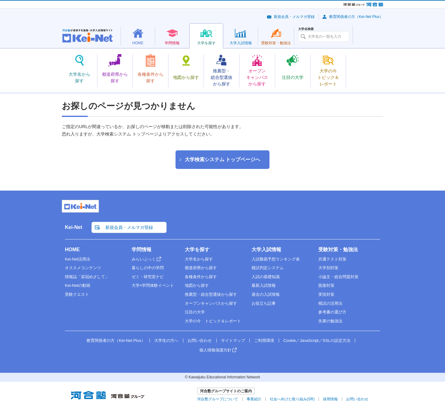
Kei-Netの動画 (77, 285)
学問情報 (141, 249)
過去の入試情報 (266, 294)
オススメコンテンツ (83, 267)
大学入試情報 (266, 249)
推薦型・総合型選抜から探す (211, 294)
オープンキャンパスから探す (211, 303)
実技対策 (326, 294)
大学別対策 (328, 267)
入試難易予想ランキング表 (276, 259)
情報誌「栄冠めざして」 (87, 276)
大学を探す (197, 249)
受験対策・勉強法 (338, 249)
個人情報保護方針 (215, 350)
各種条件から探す (201, 276)
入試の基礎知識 (266, 276)
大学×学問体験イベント (153, 285)
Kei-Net (73, 227)
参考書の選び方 (332, 312)
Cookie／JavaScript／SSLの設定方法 (316, 340)
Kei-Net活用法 (77, 259)
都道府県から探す (201, 267)
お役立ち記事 (264, 303)
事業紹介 (254, 399)
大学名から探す (199, 259)
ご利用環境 (264, 340)
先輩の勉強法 (330, 321)
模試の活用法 (330, 303)
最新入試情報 (264, 285)
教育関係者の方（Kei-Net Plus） (356, 17)
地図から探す (197, 285)
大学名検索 (306, 29)
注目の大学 (195, 312)
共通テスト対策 (332, 259)
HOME (72, 249)
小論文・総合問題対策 (338, 276)
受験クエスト (77, 294)
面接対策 (326, 285)
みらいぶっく (144, 259)
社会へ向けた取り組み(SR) (292, 399)
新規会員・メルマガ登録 (294, 17)
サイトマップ (233, 340)
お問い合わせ (200, 340)
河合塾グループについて (217, 399)
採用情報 (330, 399)
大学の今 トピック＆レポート (213, 321)
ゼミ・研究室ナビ (148, 276)
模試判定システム (268, 267)
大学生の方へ (166, 340)
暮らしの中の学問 (148, 267)
